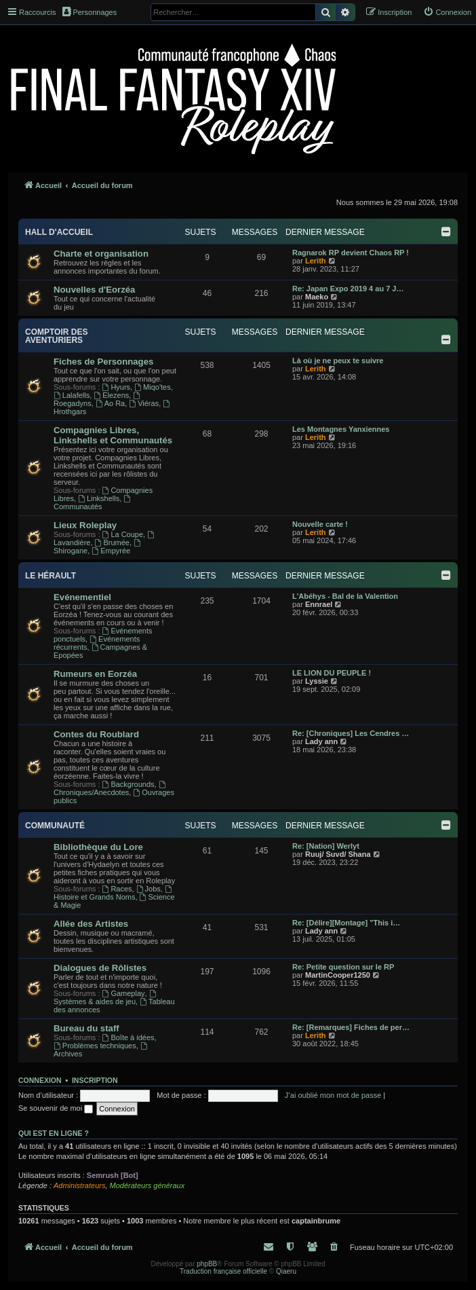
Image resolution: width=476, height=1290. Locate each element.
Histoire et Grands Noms (114, 893)
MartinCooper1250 (337, 975)
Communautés (93, 503)
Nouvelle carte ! (320, 524)
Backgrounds (128, 784)
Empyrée (111, 551)
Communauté (55, 825)
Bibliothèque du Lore (98, 847)
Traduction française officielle (223, 1271)
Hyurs (116, 387)
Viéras (144, 403)
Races (117, 889)
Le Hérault (50, 575)
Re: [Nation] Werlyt (325, 846)
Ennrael (318, 604)
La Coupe (123, 534)
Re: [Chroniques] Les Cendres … (350, 733)
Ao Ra (110, 403)
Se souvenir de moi (55, 1108)
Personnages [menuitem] (89, 11)
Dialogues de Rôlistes (100, 968)
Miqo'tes (152, 387)
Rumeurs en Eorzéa (95, 674)
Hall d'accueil (59, 232)
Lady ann (321, 741)
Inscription (95, 1080)
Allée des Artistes (91, 924)
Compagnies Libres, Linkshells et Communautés (113, 435)
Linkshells (98, 498)
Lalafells (72, 395)
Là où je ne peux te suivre (338, 360)
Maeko (316, 297)
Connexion (40, 1080)
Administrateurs (79, 1185)
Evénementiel (82, 597)
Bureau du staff (86, 1028)
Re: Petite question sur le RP (343, 967)
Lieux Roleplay (85, 525)
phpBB (207, 1264)
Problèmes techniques (95, 1046)
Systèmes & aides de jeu (105, 998)
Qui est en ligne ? (53, 1133)
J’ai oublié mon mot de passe (333, 1095)
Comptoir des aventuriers (56, 336)
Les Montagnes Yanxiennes (340, 429)
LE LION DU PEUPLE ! (331, 673)
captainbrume (316, 1221)
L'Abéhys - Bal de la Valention (345, 596)
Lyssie (316, 681)
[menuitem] (447, 12)
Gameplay (123, 993)
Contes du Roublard (96, 734)
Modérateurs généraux (147, 1185)
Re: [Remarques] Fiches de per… (351, 1027)
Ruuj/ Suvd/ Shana (338, 854)
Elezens (111, 395)
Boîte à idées (128, 1037)
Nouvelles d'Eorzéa (94, 289)
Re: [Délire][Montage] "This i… (346, 923)
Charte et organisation (101, 253)
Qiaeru (286, 1271)
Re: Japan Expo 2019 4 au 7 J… (347, 288)
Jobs (148, 889)
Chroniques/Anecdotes (110, 788)
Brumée (112, 542)
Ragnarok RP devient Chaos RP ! (350, 252)
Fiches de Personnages (103, 361)
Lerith (315, 261)
